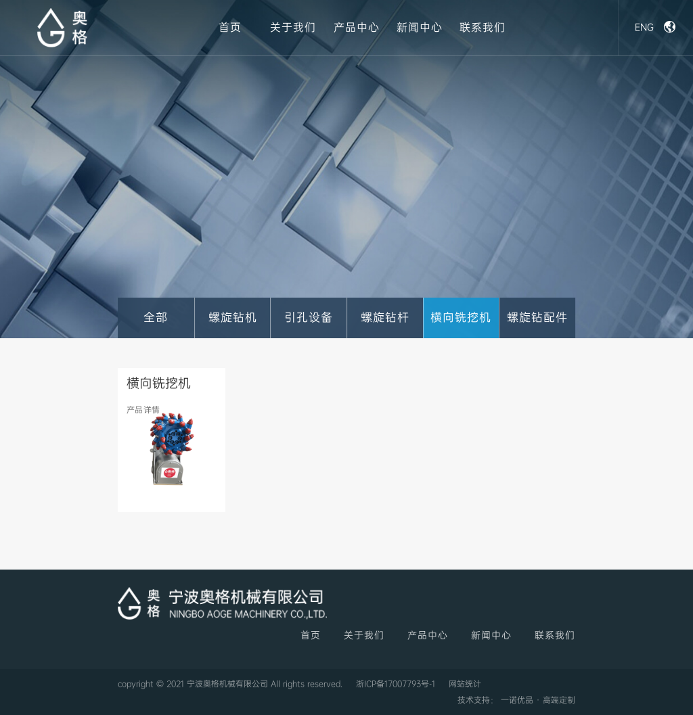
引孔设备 (308, 317)
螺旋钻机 (232, 317)
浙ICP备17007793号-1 (395, 683)
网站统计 (465, 683)
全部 (155, 317)
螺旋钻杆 (385, 317)
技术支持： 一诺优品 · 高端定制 (516, 700)
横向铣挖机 (460, 317)
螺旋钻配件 (537, 317)
